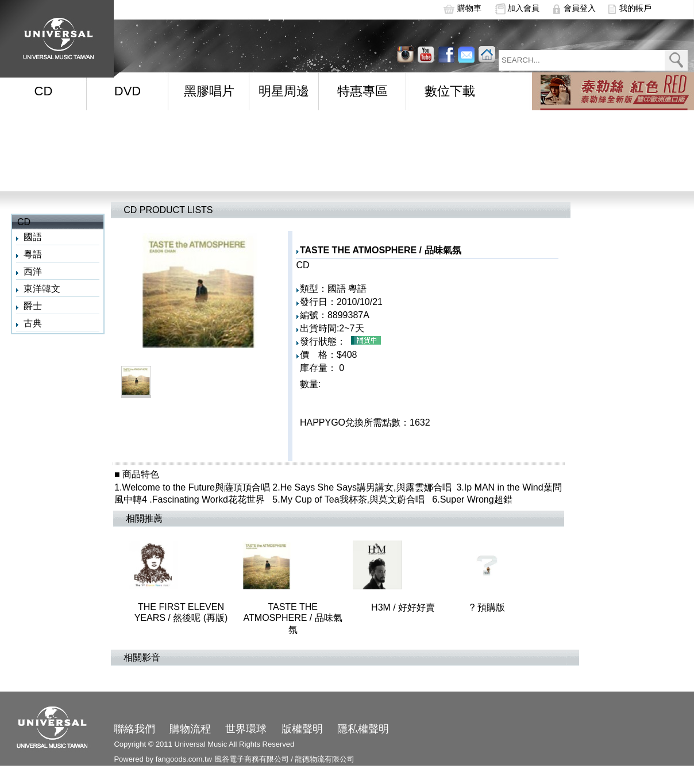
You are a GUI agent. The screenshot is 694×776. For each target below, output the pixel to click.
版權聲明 (302, 729)
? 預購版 (486, 607)
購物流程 (190, 729)
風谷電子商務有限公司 (251, 759)
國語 (33, 237)
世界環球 (246, 729)
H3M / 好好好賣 (449, 607)
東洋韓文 (42, 289)
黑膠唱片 (209, 91)
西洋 (33, 271)
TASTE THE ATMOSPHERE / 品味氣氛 (317, 618)
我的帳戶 (635, 8)
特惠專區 (362, 91)
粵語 (33, 254)
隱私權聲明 (363, 729)
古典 (33, 323)
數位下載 (450, 91)
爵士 (33, 306)
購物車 (469, 8)
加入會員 (523, 8)
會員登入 (580, 8)
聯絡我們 (134, 729)
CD (43, 91)
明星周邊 (284, 91)
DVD (127, 91)
